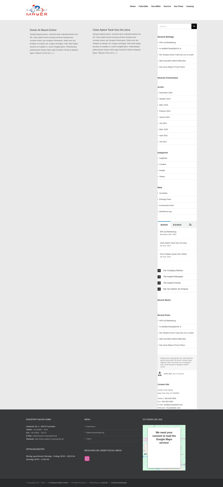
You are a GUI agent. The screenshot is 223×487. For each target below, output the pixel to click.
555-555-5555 (170, 398)
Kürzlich (177, 225)
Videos (162, 176)
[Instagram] (87, 458)
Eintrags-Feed (165, 199)
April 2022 (163, 135)
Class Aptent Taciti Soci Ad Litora (111, 29)
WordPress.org (165, 211)
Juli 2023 (163, 123)
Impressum (90, 426)
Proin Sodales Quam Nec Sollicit (173, 254)
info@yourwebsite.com (173, 405)
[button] (177, 271)
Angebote (163, 158)
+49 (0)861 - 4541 (40, 430)
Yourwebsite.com (173, 408)
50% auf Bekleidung (167, 42)
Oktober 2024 (165, 99)
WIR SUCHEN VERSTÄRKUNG (172, 61)
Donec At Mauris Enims (43, 30)
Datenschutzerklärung (95, 433)
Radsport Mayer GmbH (59, 483)
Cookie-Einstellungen (119, 483)
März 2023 (163, 129)
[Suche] (194, 26)
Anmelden (163, 193)
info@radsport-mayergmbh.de (44, 436)
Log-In (88, 439)
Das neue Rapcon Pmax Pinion (172, 67)
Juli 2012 (163, 142)
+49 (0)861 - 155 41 (38, 433)
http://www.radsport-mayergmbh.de (49, 439)
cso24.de (104, 483)
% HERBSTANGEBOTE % (170, 49)
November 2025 (166, 93)
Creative (162, 164)
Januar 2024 (164, 117)
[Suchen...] (174, 26)
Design (162, 170)
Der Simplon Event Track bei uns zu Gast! (176, 55)
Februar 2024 (164, 111)
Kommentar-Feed (166, 205)
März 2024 (163, 105)
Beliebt (164, 225)
